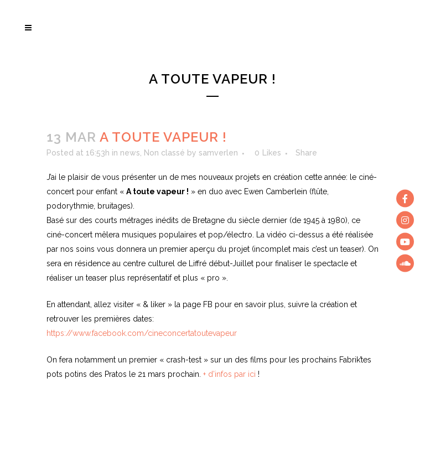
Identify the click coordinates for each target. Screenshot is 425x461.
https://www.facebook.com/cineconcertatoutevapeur (141, 333)
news (130, 152)
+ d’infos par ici (229, 374)
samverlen (218, 152)
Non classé (164, 152)
